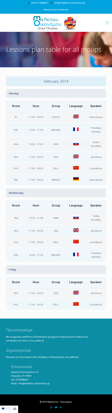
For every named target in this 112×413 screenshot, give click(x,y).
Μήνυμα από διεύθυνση (56, 9)
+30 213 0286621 (39, 2)
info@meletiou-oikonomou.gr (69, 2)
